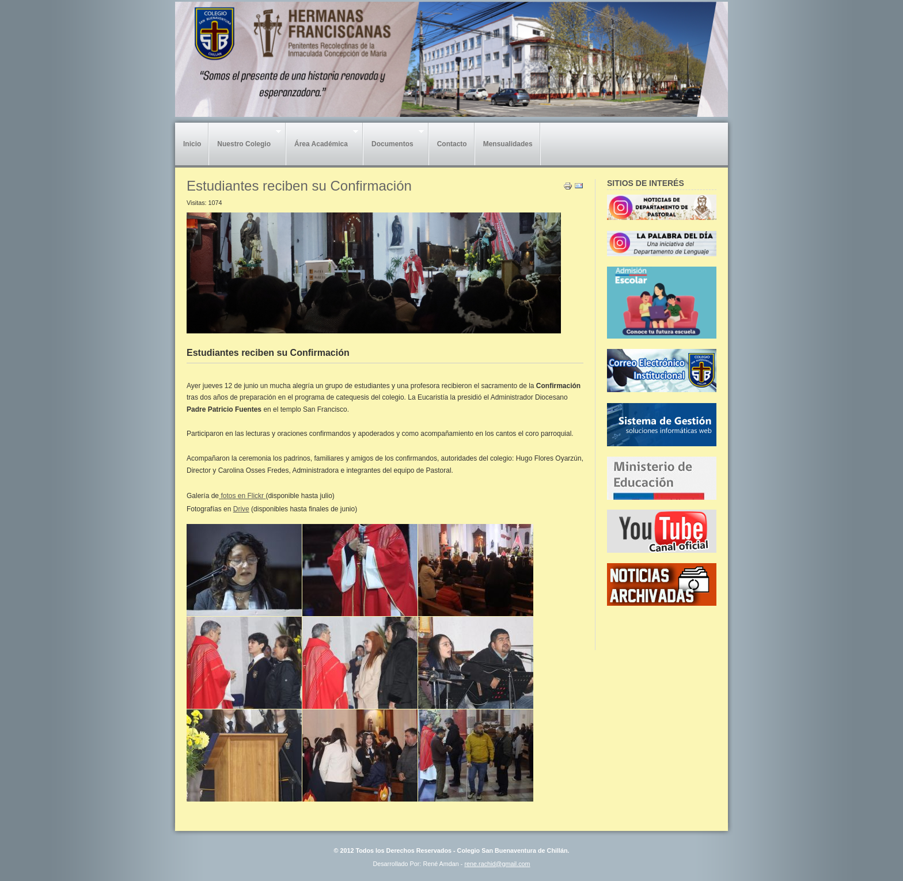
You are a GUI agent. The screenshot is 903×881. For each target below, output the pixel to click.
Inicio (192, 144)
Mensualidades (508, 144)
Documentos (393, 141)
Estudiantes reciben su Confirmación (299, 185)
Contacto (452, 144)
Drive (241, 509)
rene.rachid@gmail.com (497, 863)
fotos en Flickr (242, 496)
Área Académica (322, 141)
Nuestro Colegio (245, 141)
